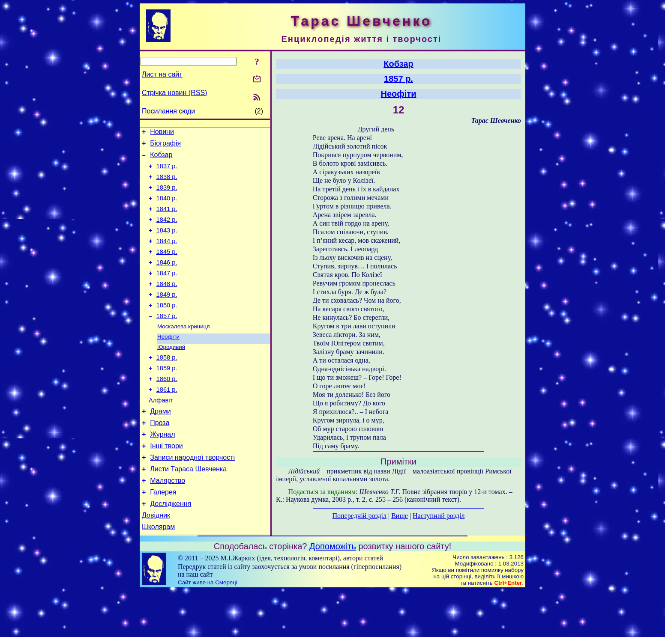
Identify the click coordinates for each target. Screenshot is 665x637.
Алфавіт (161, 432)
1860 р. (166, 408)
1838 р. (166, 183)
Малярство (167, 521)
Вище (399, 515)
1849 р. (166, 315)
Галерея (163, 534)
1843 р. (166, 243)
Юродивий (171, 372)
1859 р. (166, 396)
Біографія (165, 145)
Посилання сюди (168, 111)
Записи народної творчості (192, 496)
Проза (159, 457)
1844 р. (166, 255)
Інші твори (166, 483)
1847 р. (166, 291)
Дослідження (170, 547)
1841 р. (166, 219)
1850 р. (166, 327)
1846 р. (166, 279)
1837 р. (166, 171)
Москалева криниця (183, 350)
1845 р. (166, 267)
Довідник (156, 560)
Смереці (226, 628)
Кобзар (161, 158)
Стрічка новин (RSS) (174, 92)
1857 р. (166, 339)
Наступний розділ (438, 515)
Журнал (162, 470)
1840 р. (166, 207)
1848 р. (166, 303)
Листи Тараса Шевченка (188, 508)
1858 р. (166, 384)
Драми (160, 444)
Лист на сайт (162, 74)
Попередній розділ (359, 515)
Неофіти (168, 361)
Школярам (158, 573)
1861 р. (166, 420)
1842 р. (166, 231)
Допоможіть (332, 592)
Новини (162, 133)
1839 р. (166, 195)
